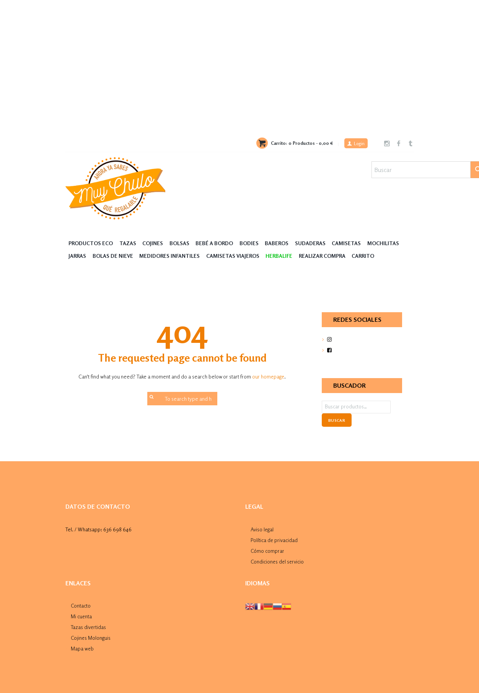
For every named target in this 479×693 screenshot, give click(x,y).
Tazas (127, 243)
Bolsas (180, 243)
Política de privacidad (275, 539)
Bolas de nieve (113, 256)
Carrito (363, 256)
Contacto (81, 604)
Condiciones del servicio (278, 560)
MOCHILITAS (384, 243)
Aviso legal (262, 529)
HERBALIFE (279, 256)
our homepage (268, 377)
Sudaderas (311, 243)
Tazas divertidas (89, 625)
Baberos (277, 243)
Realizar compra (322, 256)
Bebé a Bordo (215, 243)
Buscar (336, 420)
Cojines (153, 243)
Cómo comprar (268, 550)
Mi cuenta (82, 615)
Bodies (249, 243)
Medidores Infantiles (170, 256)
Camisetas (347, 243)
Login (358, 144)
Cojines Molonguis (91, 636)
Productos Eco (90, 243)
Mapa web (82, 646)
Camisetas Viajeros (233, 256)
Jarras (77, 256)
